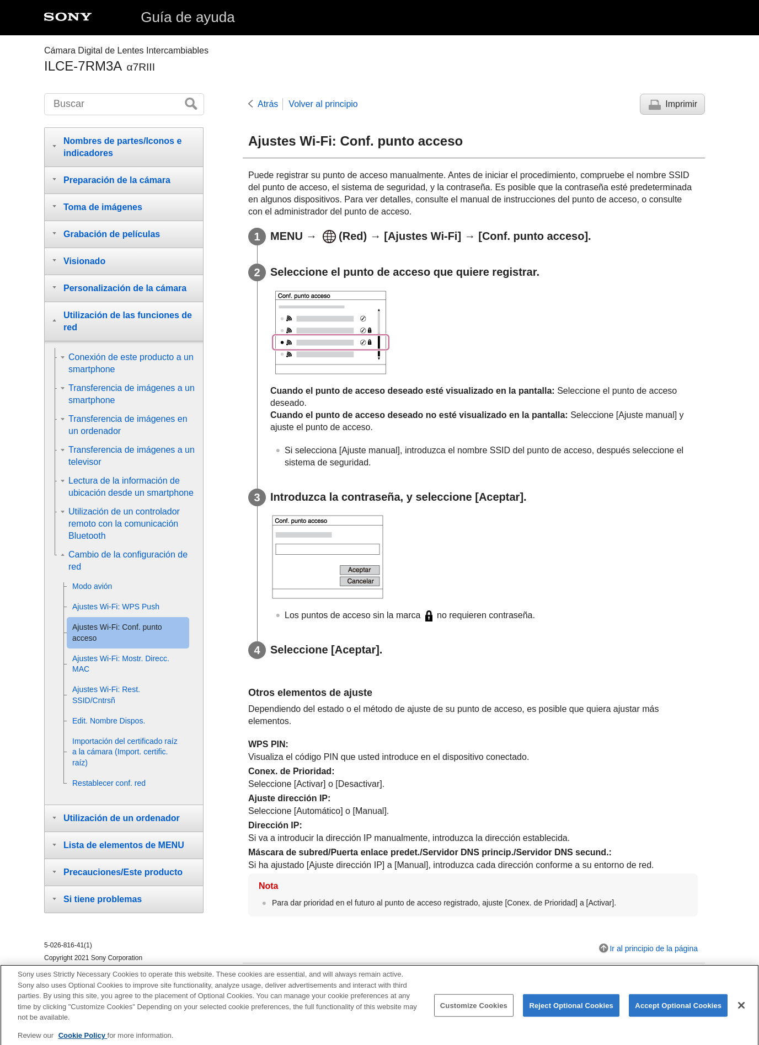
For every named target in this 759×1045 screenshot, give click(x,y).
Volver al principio (322, 104)
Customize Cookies (473, 1012)
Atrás (268, 104)
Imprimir (681, 104)
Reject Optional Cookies (571, 1012)
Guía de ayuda (188, 17)
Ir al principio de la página (654, 948)
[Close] (741, 1011)
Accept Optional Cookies (678, 1012)
